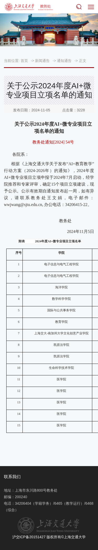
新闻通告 (42, 61)
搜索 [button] (80, 7)
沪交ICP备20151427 (29, 537)
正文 (82, 61)
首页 (24, 61)
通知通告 (64, 61)
